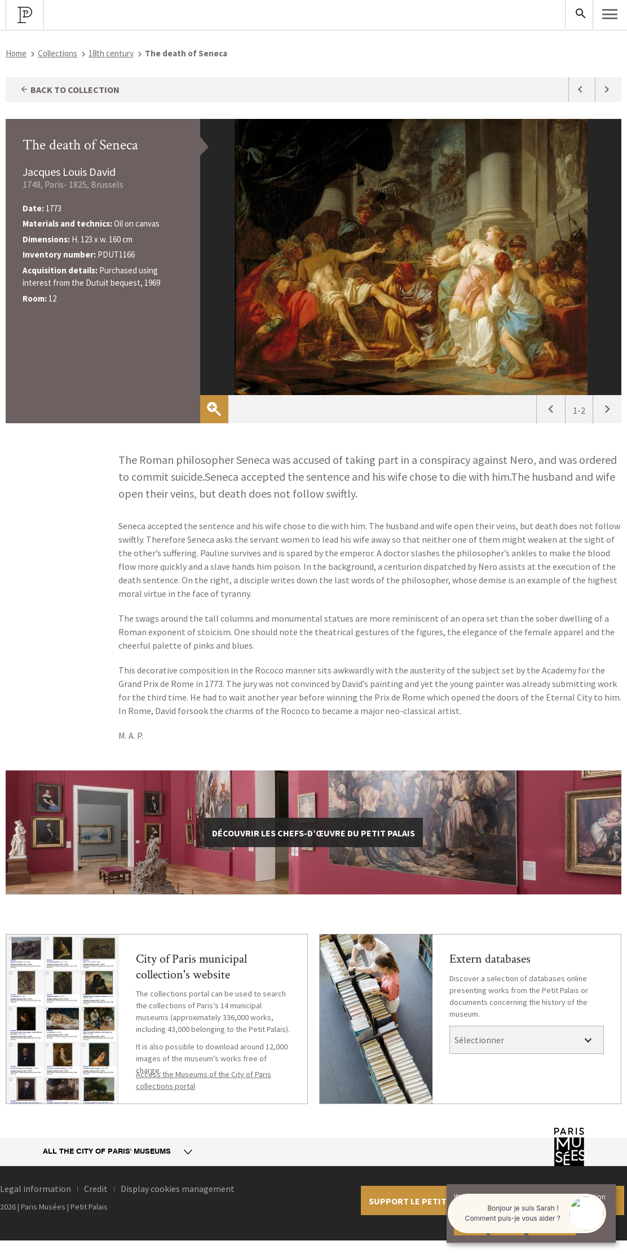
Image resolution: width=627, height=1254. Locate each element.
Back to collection (70, 89)
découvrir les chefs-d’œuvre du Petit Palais (313, 833)
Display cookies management (178, 1188)
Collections (57, 53)
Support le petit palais (422, 1201)
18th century (111, 53)
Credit (96, 1188)
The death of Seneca (80, 144)
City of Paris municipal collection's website (191, 967)
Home (16, 53)
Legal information (35, 1188)
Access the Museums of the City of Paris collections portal (203, 1080)
